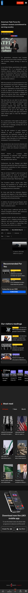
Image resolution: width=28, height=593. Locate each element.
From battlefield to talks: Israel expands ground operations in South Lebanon (17, 283)
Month (24, 409)
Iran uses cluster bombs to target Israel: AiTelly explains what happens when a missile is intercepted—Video (6, 379)
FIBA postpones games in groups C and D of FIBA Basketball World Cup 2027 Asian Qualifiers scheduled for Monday (19, 330)
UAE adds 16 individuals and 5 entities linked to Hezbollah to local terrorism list (6, 457)
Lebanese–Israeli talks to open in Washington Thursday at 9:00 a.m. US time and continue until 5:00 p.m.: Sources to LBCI (20, 433)
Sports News (15, 327)
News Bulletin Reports (15, 270)
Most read (8, 404)
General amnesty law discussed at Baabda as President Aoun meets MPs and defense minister (19, 359)
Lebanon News (16, 354)
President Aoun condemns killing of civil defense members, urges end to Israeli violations (21, 481)
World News (4, 372)
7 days (15, 409)
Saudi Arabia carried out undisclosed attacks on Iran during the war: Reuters (6, 481)
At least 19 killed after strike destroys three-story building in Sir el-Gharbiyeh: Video (14, 379)
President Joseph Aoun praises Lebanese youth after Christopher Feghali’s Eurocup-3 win (19, 339)
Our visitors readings (11, 324)
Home (3, 591)
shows (20, 591)
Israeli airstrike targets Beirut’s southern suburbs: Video (20, 379)
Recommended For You (12, 265)
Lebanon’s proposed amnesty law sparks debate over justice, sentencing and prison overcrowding (18, 275)
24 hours (5, 409)
